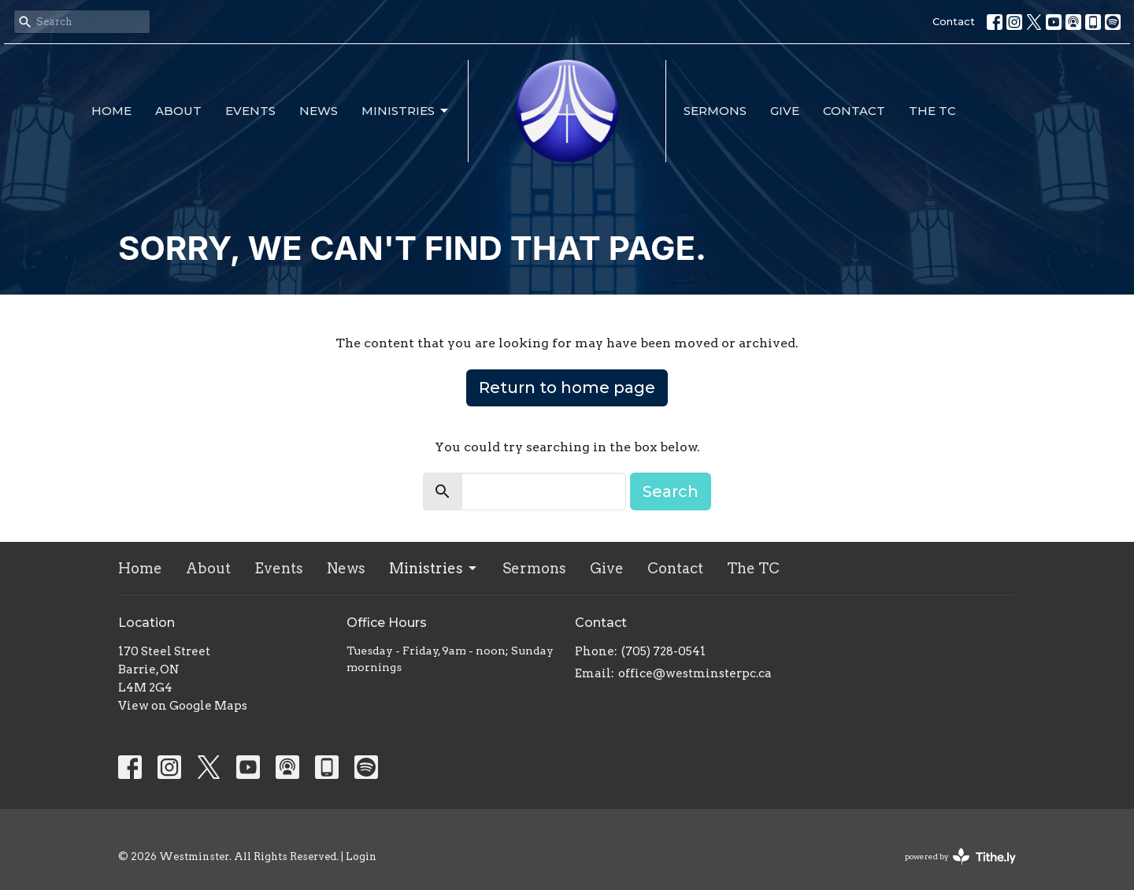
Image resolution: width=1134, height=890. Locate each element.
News (318, 110)
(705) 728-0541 (663, 651)
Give (784, 110)
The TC (932, 110)
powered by (960, 856)
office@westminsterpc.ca (695, 673)
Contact (953, 21)
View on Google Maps (182, 706)
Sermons (715, 110)
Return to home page (567, 387)
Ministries (405, 111)
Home (111, 110)
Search (671, 491)
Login (361, 856)
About (178, 110)
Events (250, 110)
